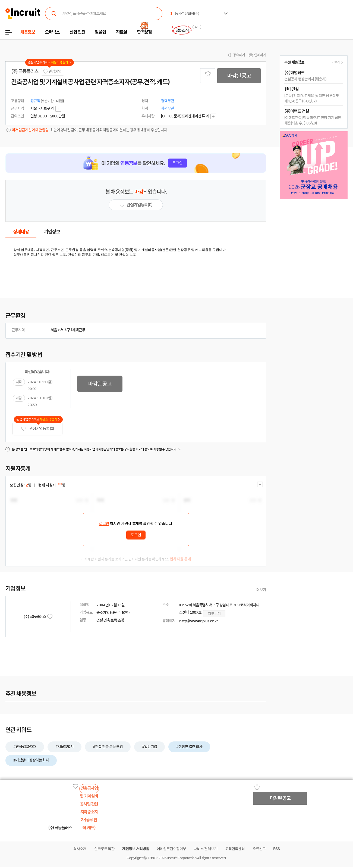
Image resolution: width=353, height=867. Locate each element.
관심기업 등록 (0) (37, 429)
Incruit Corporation (181, 858)
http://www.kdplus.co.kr (198, 621)
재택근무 (78, 330)
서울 (54, 330)
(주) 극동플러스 (24, 71)
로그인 (104, 523)
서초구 (65, 330)
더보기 (261, 589)
